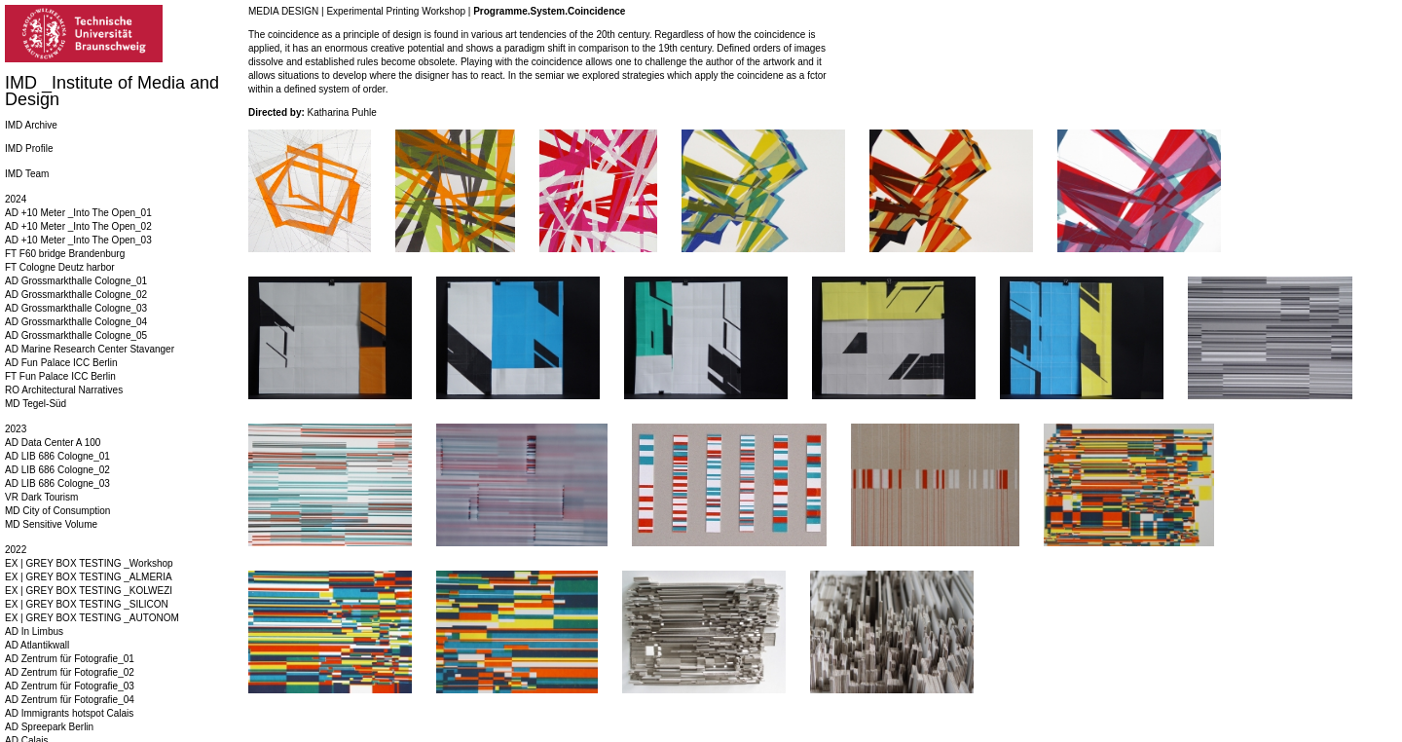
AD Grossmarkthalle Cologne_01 (76, 281)
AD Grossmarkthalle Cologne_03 (76, 308)
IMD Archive (31, 125)
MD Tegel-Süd (35, 403)
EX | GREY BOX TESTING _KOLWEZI (88, 590)
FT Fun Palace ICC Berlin (60, 376)
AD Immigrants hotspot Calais (69, 713)
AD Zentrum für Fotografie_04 (69, 699)
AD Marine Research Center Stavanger (89, 349)
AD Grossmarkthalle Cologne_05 (76, 335)
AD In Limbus (34, 631)
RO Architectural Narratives (64, 390)
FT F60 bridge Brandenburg (65, 253)
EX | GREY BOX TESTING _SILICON (86, 604)
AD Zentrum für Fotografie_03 (69, 686)
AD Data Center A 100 (52, 442)
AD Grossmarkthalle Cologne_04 (76, 321)
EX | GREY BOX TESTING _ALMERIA (88, 577)
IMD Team (27, 173)
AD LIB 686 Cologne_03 (57, 483)
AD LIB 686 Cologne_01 (57, 456)
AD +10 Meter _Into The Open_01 (78, 212)
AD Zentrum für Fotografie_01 (69, 658)
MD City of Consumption (57, 510)
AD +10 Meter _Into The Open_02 (78, 226)
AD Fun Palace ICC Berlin (61, 362)
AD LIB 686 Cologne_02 (57, 469)
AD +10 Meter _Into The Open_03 (78, 240)
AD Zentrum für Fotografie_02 (69, 672)
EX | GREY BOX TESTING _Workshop (89, 563)
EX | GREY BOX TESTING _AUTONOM (92, 617)
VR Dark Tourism (41, 497)
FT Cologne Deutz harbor (60, 267)
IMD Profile (29, 148)
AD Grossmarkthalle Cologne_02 (76, 294)
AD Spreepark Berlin (49, 727)
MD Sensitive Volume (51, 524)
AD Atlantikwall (37, 645)
